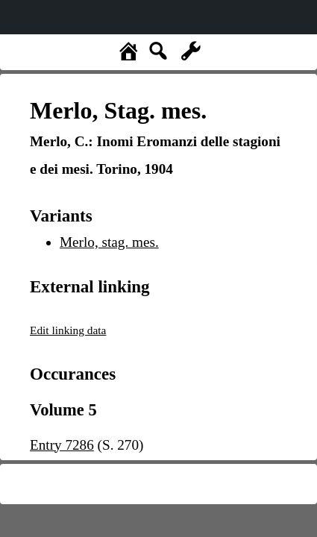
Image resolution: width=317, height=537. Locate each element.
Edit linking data (68, 330)
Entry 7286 (62, 445)
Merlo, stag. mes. (109, 242)
